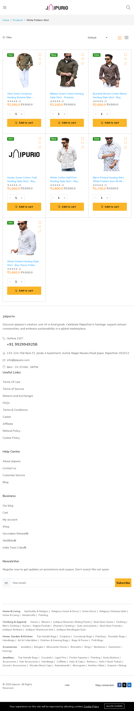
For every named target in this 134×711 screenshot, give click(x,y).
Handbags (9, 640)
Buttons (91, 661)
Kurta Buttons (111, 657)
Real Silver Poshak (110, 625)
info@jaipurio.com (18, 360)
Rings (87, 646)
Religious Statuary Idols (112, 611)
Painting (43, 615)
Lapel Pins (60, 657)
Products (18, 20)
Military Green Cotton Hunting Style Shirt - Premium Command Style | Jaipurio (67, 97)
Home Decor (89, 611)
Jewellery (26, 646)
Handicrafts (28, 615)
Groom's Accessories (14, 665)
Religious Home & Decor (65, 611)
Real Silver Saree (103, 621)
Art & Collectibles (27, 640)
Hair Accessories (28, 661)
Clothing (121, 621)
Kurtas (26, 625)
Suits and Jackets (87, 625)
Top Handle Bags (47, 636)
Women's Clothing (63, 625)
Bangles (38, 646)
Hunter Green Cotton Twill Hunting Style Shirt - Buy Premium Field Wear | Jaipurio (23, 181)
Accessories (9, 661)
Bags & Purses (80, 640)
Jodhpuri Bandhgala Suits (71, 629)
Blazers (46, 621)
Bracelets (76, 646)
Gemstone (114, 646)
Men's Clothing (11, 625)
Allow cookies (114, 706)
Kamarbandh (62, 665)
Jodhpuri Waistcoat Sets (40, 629)
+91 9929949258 (23, 344)
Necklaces (99, 646)
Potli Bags (97, 640)
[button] (97, 37)
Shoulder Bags (116, 636)
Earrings (7, 650)
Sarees (34, 621)
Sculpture (65, 636)
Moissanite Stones (57, 646)
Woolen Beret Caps (40, 665)
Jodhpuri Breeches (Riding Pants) (72, 621)
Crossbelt (46, 657)
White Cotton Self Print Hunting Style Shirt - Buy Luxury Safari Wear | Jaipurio (66, 181)
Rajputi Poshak (41, 625)
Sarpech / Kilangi (116, 665)
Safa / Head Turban (110, 661)
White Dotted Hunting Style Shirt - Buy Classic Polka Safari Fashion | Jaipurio (23, 265)
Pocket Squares (78, 657)
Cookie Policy (91, 706)
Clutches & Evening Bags (54, 640)
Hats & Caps (76, 661)
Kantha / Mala (96, 665)
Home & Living (11, 615)
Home (6, 20)
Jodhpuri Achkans (13, 629)
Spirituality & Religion (36, 611)
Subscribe (123, 582)
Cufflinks (61, 661)
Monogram (79, 665)
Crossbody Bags (82, 636)
